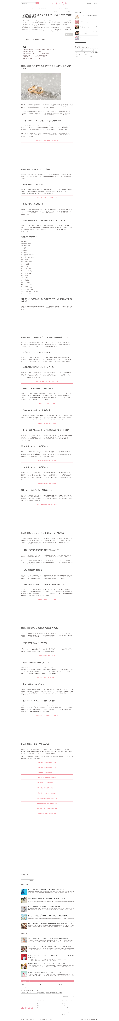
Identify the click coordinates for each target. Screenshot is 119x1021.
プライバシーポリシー (66, 1012)
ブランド (60, 984)
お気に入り (69, 34)
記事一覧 (63, 1003)
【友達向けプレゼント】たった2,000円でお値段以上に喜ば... (88, 22)
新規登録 (89, 3)
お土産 (24, 987)
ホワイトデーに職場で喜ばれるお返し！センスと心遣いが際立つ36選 (46, 889)
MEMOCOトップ (24, 8)
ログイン (95, 3)
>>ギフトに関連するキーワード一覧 (67, 996)
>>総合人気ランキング (80, 42)
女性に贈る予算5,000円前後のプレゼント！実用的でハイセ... (88, 16)
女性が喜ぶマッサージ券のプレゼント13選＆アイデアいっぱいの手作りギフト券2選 (49, 946)
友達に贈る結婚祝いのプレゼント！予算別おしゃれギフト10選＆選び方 (46, 963)
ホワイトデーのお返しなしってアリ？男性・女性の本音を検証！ (44, 906)
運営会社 (63, 1014)
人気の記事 (64, 1005)
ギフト (33, 8)
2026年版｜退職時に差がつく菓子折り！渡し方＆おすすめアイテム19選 (46, 898)
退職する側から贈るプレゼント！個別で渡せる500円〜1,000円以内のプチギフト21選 (50, 923)
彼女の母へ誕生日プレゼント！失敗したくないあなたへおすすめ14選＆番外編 (48, 938)
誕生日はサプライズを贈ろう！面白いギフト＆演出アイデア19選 (44, 972)
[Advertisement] (47, 154)
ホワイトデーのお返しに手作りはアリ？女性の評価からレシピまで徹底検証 (47, 915)
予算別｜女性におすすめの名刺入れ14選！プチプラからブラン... (88, 27)
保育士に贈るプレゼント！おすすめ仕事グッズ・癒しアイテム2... (89, 38)
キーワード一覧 (65, 1007)
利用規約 (63, 1010)
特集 (23, 984)
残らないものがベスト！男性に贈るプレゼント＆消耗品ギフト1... (89, 32)
